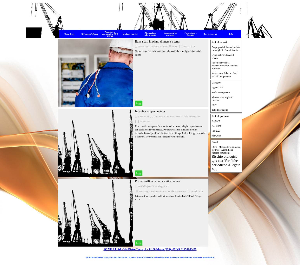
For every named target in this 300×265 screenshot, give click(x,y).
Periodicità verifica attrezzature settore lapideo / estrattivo (225, 65)
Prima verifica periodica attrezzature (157, 181)
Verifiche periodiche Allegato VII (153, 186)
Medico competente (221, 92)
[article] (133, 73)
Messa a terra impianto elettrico (152, 46)
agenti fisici (143, 116)
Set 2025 (216, 121)
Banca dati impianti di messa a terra (157, 41)
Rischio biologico (225, 156)
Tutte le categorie (220, 110)
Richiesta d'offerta (90, 34)
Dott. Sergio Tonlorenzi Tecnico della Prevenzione (176, 116)
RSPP (214, 105)
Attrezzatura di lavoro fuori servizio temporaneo (224, 75)
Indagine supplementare (150, 111)
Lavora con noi (211, 34)
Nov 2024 (216, 126)
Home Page (69, 34)
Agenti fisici (217, 87)
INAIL (175, 46)
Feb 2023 (216, 130)
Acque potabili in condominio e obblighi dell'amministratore (226, 48)
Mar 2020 (216, 135)
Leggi (138, 103)
